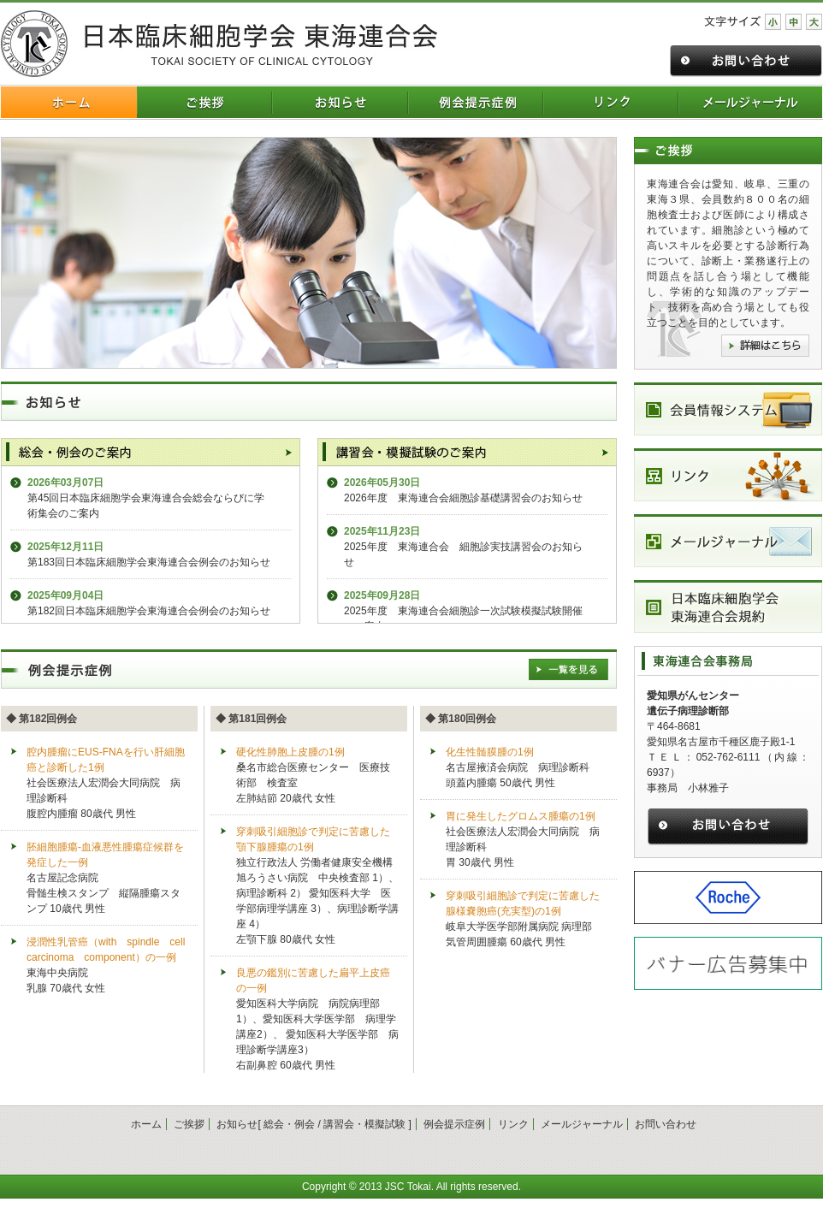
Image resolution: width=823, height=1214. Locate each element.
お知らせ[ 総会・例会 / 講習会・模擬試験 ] (313, 1124)
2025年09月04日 (65, 595)
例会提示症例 (454, 1124)
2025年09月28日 (382, 595)
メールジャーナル (582, 1124)
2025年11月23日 (382, 531)
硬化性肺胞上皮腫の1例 (290, 752)
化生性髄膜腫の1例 (490, 752)
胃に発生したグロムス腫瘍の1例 (520, 816)
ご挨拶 (189, 1124)
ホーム (146, 1124)
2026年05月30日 (382, 483)
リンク (513, 1124)
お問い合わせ (665, 1124)
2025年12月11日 (65, 547)
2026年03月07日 (65, 483)
